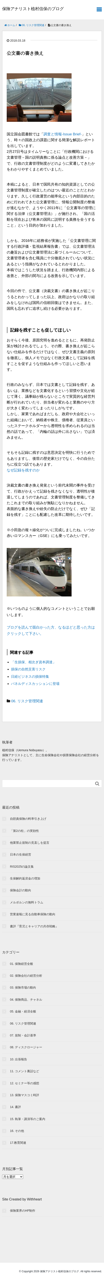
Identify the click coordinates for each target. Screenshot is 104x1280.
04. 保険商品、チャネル (26, 999)
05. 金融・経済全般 (23, 1011)
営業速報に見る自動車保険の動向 (32, 914)
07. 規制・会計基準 (23, 1035)
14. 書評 (15, 1107)
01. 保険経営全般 (21, 963)
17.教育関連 (18, 1142)
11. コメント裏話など (24, 1071)
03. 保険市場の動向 (23, 987)
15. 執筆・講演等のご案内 (27, 1119)
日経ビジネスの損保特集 (30, 676)
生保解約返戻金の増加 (25, 878)
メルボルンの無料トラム (26, 902)
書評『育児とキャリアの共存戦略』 (34, 926)
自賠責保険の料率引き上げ (28, 818)
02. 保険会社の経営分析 (26, 975)
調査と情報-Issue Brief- (62, 134)
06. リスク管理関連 (27, 701)
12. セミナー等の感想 (24, 1083)
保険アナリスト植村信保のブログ (33, 8)
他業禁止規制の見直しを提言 (29, 842)
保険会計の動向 (20, 890)
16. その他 (17, 1131)
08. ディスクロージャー (26, 1047)
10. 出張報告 (18, 1059)
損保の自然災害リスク (28, 669)
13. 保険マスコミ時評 (24, 1095)
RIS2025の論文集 (22, 866)
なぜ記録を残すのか (23, 470)
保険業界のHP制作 (22, 1210)
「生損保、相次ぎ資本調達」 (33, 662)
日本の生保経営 (20, 854)
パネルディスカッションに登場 (35, 683)
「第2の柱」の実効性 (24, 830)
